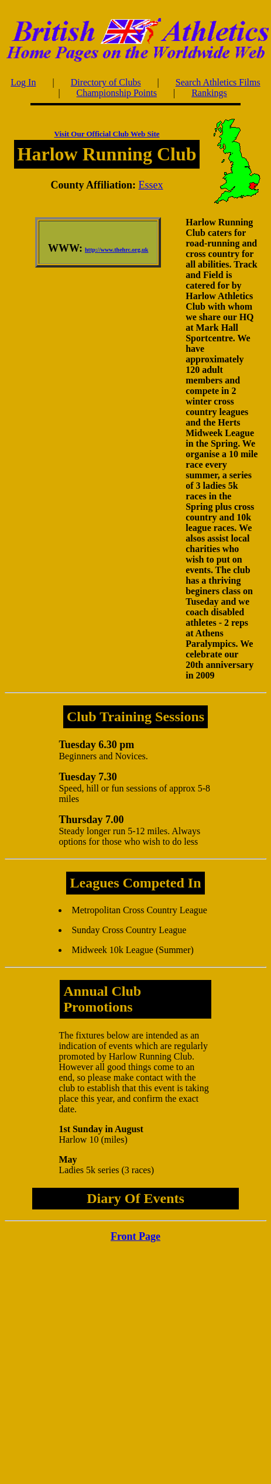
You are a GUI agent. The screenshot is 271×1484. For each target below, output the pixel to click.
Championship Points (117, 93)
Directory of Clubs (106, 82)
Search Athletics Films (218, 82)
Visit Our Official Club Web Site (107, 133)
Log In (23, 82)
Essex (151, 185)
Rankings (209, 93)
